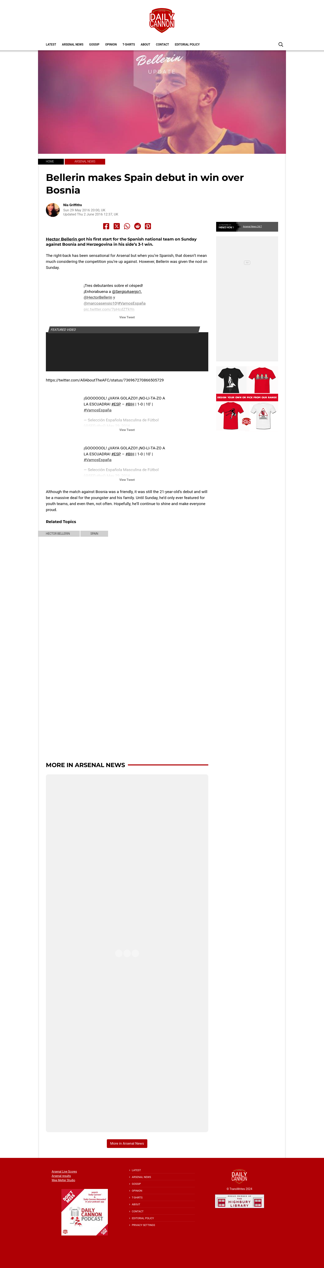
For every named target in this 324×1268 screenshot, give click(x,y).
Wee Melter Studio (63, 1180)
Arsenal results (61, 1176)
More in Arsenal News (85, 765)
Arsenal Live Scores (64, 1171)
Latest (51, 44)
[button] (281, 44)
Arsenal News (72, 44)
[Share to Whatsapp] (127, 226)
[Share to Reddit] (137, 226)
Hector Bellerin (62, 239)
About (145, 44)
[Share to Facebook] (106, 226)
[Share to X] (116, 226)
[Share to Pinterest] (147, 226)
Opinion (111, 44)
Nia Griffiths (72, 205)
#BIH (129, 404)
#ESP (116, 404)
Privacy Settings (143, 1225)
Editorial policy (187, 44)
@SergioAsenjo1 (126, 291)
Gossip (94, 44)
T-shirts (129, 44)
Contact (162, 44)
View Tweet (127, 317)
